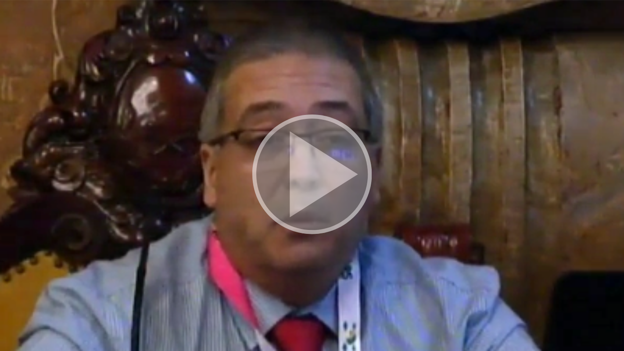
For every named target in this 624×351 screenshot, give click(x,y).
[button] (312, 175)
